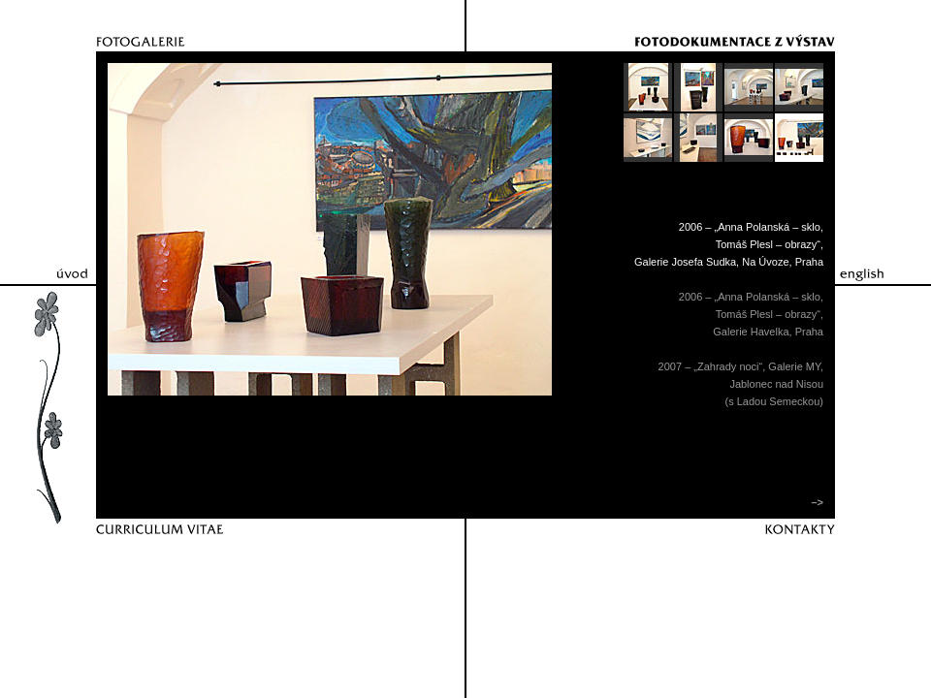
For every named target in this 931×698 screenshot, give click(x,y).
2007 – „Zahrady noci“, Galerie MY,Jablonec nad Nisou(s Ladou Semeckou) (740, 384)
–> (815, 502)
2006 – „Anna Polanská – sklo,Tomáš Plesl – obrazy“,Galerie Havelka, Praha (751, 314)
